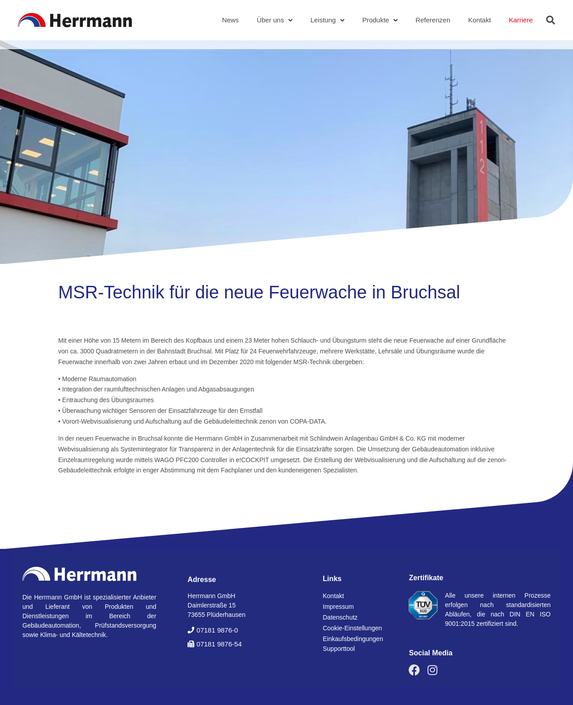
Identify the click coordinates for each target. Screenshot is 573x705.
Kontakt (479, 20)
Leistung (327, 20)
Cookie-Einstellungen (352, 628)
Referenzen (432, 20)
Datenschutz (340, 617)
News (230, 20)
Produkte (380, 20)
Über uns (275, 20)
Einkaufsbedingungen (353, 638)
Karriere (521, 20)
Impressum (338, 606)
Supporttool (339, 648)
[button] (551, 20)
